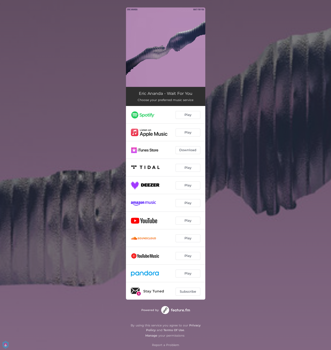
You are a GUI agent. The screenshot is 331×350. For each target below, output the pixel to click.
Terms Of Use (173, 330)
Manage (151, 335)
